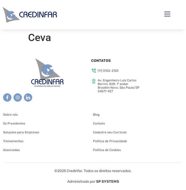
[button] (167, 15)
